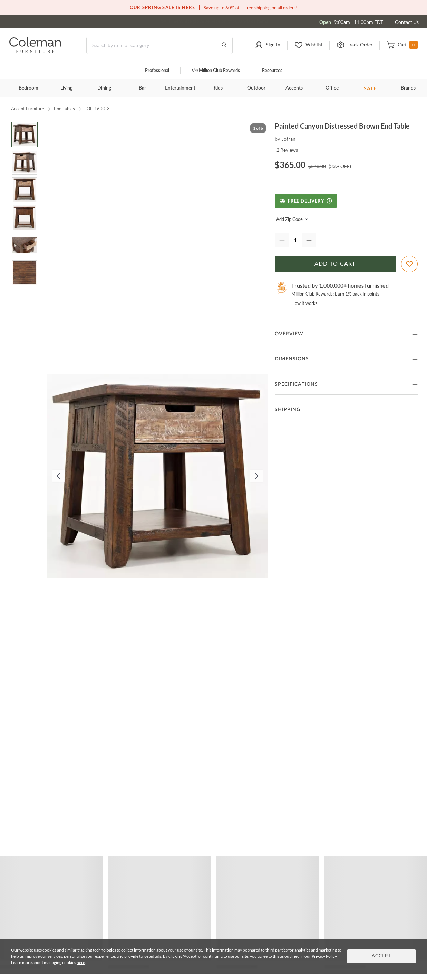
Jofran (288, 139)
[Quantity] (295, 240)
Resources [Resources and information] (272, 70)
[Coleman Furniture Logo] (35, 51)
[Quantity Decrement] (282, 240)
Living (66, 88)
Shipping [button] (287, 409)
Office (332, 88)
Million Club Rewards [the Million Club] (215, 70)
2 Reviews (287, 150)
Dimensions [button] (292, 359)
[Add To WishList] (409, 264)
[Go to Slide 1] (24, 134)
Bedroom (28, 88)
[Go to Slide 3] (24, 189)
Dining (104, 88)
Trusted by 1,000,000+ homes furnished (340, 285)
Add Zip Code (292, 219)
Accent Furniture (27, 108)
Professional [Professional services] (157, 70)
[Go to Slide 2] (24, 162)
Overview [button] (289, 333)
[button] (267, 45)
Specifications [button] (296, 384)
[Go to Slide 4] (24, 217)
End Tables (64, 108)
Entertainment (180, 88)
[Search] (159, 45)
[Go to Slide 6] (24, 272)
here (81, 962)
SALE (370, 88)
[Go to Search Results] (224, 45)
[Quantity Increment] (309, 240)
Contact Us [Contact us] (407, 22)
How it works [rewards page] (304, 303)
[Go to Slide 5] (24, 245)
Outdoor (256, 88)
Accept (381, 956)
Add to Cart (335, 264)
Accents (294, 88)
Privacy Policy (324, 956)
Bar (142, 88)
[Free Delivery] (306, 201)
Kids (218, 88)
